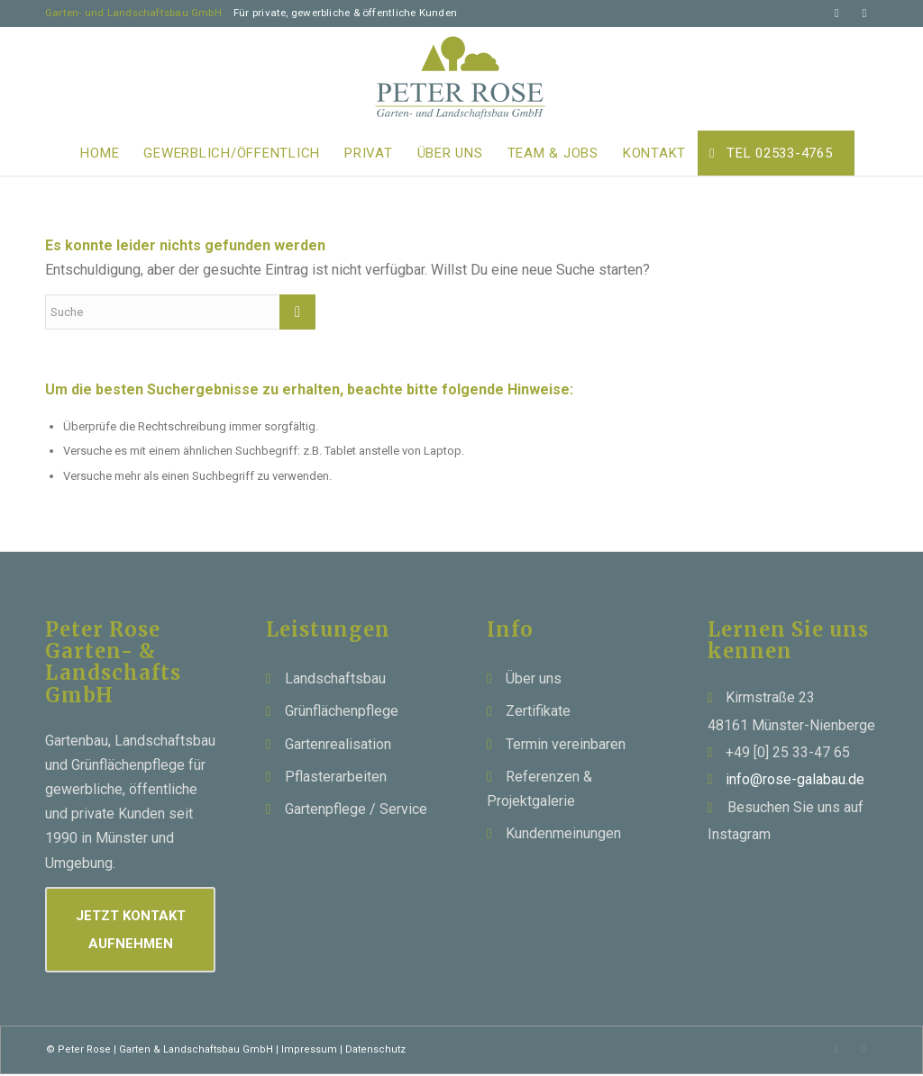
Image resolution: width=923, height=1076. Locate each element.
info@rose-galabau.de (795, 779)
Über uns (534, 678)
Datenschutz (375, 1049)
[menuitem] (100, 153)
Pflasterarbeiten (336, 776)
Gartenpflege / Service (356, 809)
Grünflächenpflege (341, 710)
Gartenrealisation (338, 744)
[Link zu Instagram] (864, 13)
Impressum (309, 1049)
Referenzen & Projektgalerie (539, 788)
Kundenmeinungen (563, 833)
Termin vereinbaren (566, 744)
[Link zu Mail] (837, 13)
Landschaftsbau (335, 678)
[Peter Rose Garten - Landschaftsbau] (462, 79)
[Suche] (180, 312)
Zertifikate (538, 710)
